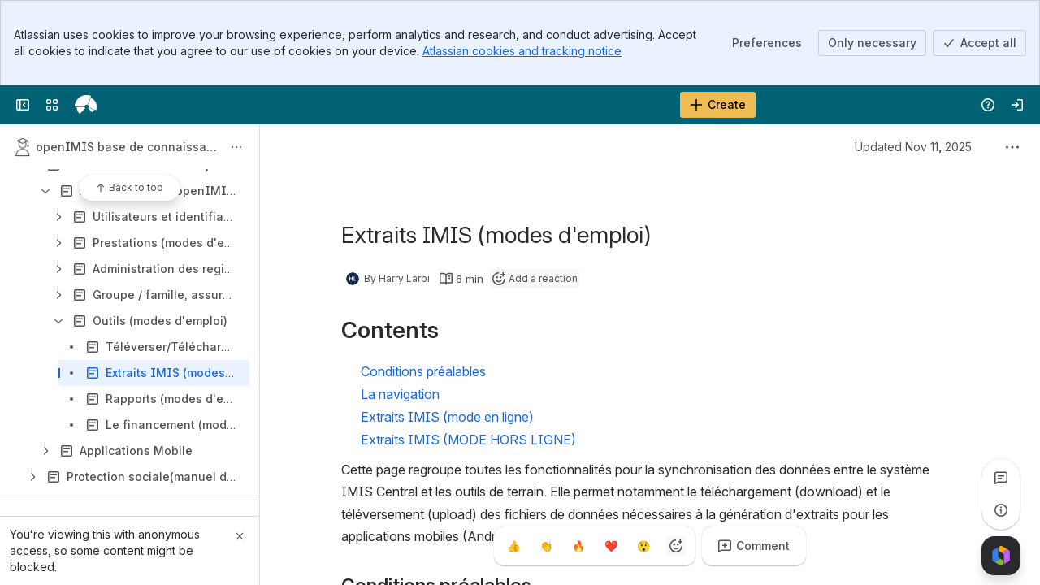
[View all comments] (1001, 478)
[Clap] (546, 546)
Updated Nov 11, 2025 (913, 147)
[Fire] (579, 546)
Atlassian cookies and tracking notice (522, 51)
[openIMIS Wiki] (86, 105)
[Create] (718, 105)
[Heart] (611, 546)
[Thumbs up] (513, 546)
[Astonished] (643, 546)
